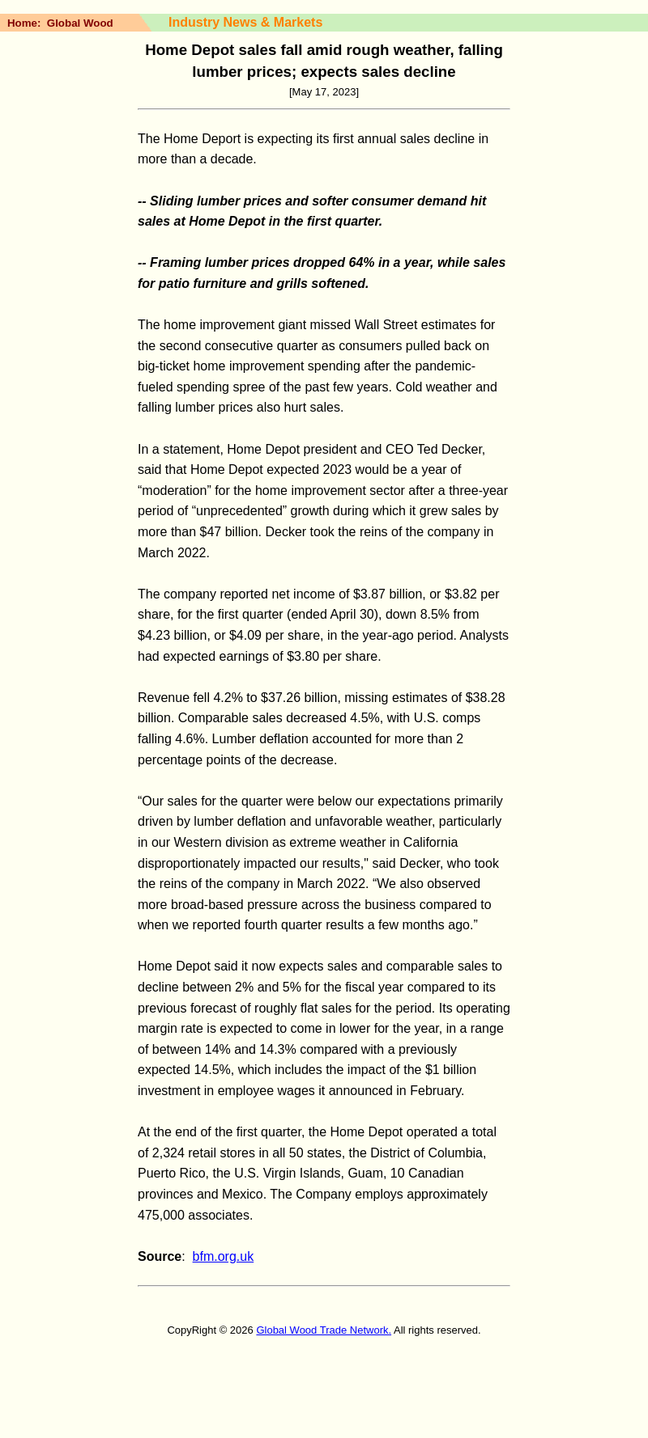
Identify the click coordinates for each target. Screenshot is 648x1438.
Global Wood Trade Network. (323, 1330)
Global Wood (80, 23)
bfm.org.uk (223, 1256)
